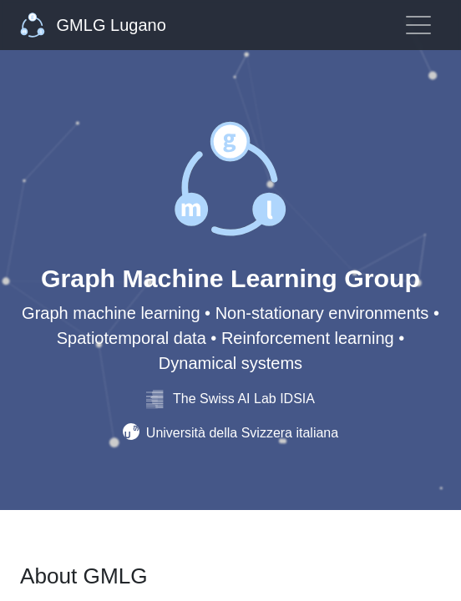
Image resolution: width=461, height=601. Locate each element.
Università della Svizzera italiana (230, 433)
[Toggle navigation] (418, 25)
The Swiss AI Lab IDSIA (230, 398)
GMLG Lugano (93, 25)
